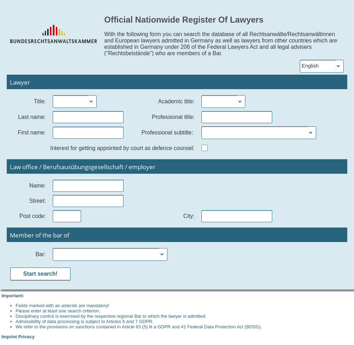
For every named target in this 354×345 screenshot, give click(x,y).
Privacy (26, 336)
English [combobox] (310, 66)
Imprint (9, 336)
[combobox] (70, 102)
